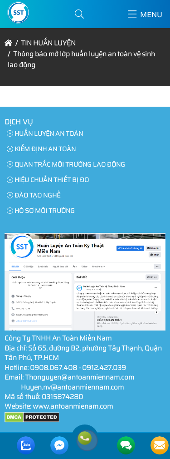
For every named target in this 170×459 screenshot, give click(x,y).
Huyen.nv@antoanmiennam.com (72, 387)
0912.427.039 (104, 367)
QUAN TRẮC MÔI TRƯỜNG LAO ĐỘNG (66, 164)
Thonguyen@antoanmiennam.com (79, 377)
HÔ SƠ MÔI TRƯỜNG (41, 211)
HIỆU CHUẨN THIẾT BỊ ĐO (48, 180)
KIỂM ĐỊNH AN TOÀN (41, 149)
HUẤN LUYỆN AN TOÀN (45, 133)
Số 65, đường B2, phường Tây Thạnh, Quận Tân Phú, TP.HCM (83, 353)
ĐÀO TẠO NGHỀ (33, 195)
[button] (79, 14)
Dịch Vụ (19, 122)
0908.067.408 (53, 367)
